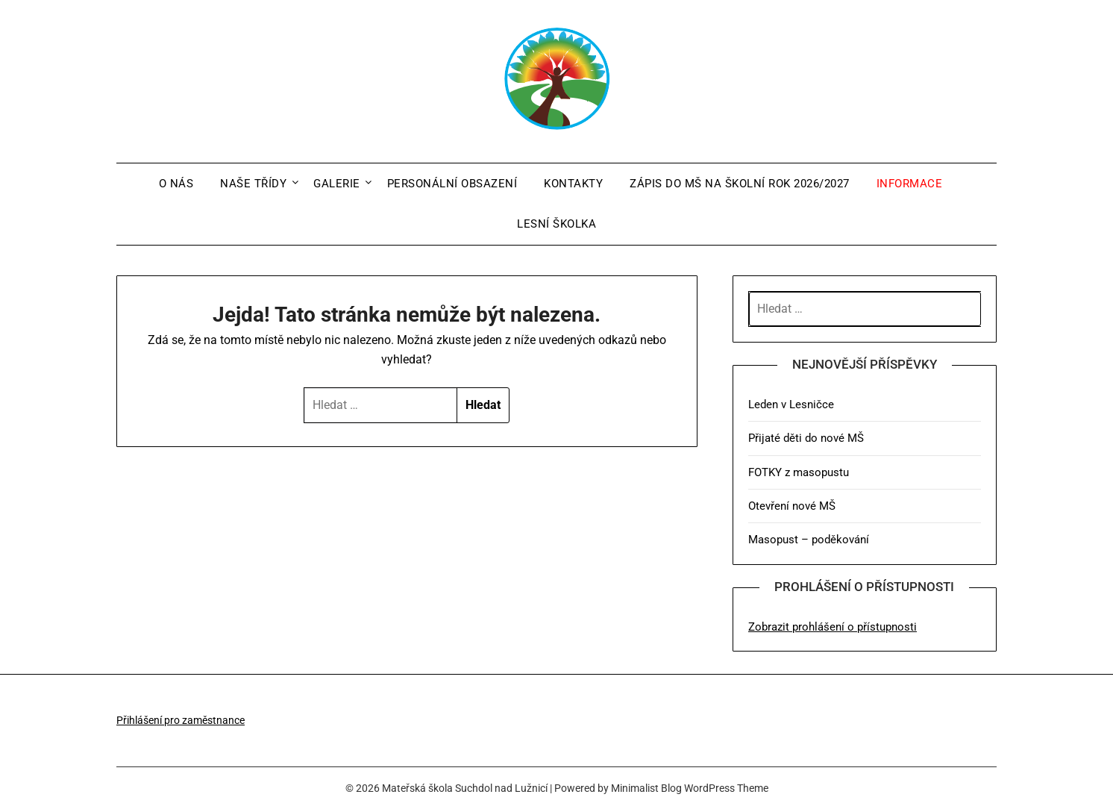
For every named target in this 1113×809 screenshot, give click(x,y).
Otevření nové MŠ (791, 506)
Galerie (336, 183)
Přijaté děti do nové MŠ (806, 438)
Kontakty (573, 183)
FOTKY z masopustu (798, 472)
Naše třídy (253, 183)
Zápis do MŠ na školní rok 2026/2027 (740, 183)
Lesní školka (556, 224)
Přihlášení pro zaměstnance (180, 720)
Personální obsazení (452, 183)
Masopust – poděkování (808, 539)
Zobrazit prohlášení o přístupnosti (832, 627)
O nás (176, 183)
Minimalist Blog (646, 788)
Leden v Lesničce (791, 404)
